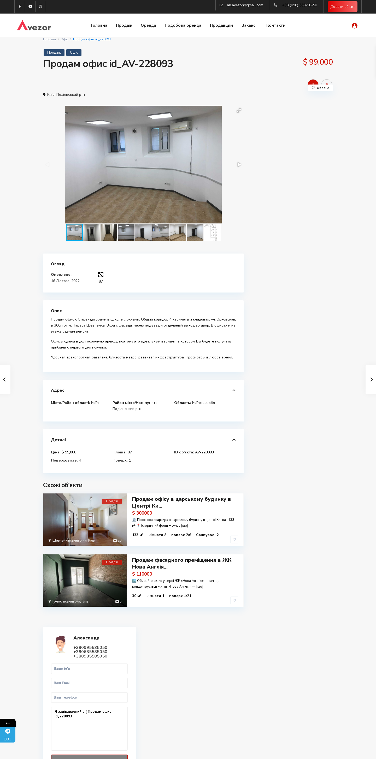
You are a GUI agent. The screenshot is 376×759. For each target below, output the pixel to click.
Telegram (59, 668)
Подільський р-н (70, 94)
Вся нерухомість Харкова (288, 703)
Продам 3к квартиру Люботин (299, 338)
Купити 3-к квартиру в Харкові (293, 680)
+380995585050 (299, 126)
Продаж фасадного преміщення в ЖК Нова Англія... (181, 563)
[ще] (184, 525)
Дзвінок (276, 255)
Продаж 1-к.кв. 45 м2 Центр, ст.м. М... (306, 364)
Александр (295, 117)
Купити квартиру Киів (285, 697)
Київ (51, 94)
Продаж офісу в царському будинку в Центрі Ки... (181, 502)
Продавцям (221, 25)
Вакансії (250, 25)
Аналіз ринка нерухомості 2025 (293, 708)
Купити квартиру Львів (286, 685)
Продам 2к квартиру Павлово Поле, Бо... (303, 310)
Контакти (275, 25)
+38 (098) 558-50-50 (299, 5)
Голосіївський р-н (66, 601)
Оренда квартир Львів (286, 691)
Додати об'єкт (342, 6)
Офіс (64, 39)
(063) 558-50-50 (137, 708)
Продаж (124, 25)
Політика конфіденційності (311, 751)
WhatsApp (309, 255)
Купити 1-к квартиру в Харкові (293, 668)
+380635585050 (299, 130)
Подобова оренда (183, 25)
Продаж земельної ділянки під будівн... (300, 392)
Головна (99, 25)
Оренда (148, 25)
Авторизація (135, 723)
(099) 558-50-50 (137, 700)
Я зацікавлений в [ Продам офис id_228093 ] (292, 207)
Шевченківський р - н (69, 540)
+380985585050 (299, 135)
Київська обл (203, 402)
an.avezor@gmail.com (245, 5)
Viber (55, 674)
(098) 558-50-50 (137, 692)
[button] (239, 110)
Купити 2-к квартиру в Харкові (293, 674)
